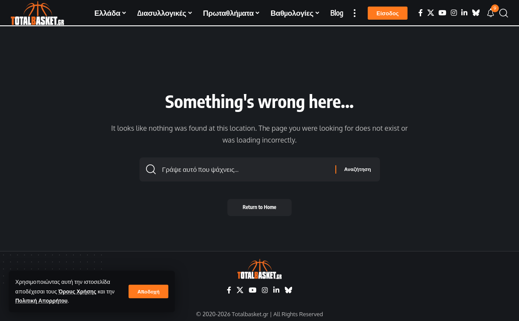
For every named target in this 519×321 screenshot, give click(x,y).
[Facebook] (420, 13)
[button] (148, 291)
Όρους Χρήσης (78, 291)
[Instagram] (454, 13)
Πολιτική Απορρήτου (42, 300)
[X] (430, 13)
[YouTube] (442, 13)
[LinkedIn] (464, 13)
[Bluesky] (476, 13)
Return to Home (259, 209)
